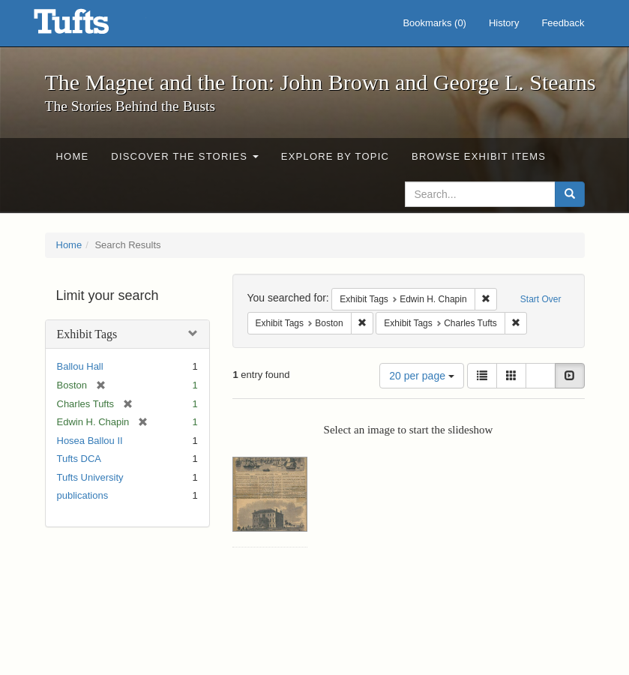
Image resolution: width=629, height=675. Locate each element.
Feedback (562, 22)
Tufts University (90, 477)
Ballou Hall (80, 366)
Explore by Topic (335, 156)
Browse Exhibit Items (479, 156)
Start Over (541, 299)
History (504, 22)
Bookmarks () (434, 22)
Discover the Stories (185, 156)
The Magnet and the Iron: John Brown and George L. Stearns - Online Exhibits (90, 26)
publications (83, 495)
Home (72, 156)
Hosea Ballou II (90, 440)
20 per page (421, 376)
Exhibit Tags (87, 334)
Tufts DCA (79, 458)
